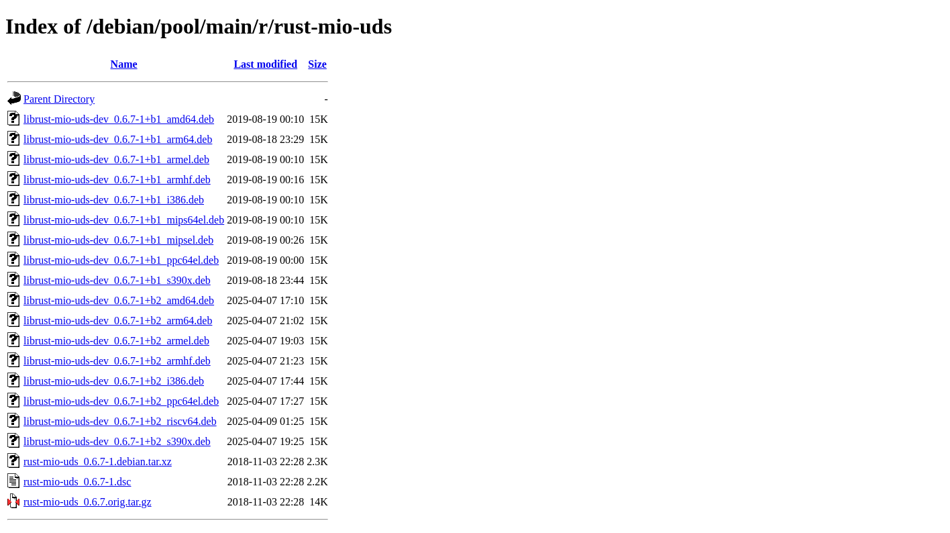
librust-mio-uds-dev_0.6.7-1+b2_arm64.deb (117, 320)
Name (124, 64)
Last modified (265, 64)
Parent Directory (59, 99)
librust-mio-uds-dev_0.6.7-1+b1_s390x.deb (117, 280)
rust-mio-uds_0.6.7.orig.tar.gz (87, 501)
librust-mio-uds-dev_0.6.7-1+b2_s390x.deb (117, 441)
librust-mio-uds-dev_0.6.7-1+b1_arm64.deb (117, 139)
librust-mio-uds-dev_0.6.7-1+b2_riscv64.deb (120, 421)
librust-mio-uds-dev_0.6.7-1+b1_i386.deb (113, 199)
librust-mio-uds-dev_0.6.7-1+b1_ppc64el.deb (121, 260)
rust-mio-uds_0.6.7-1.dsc (77, 481)
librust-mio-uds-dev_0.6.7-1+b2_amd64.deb (118, 300)
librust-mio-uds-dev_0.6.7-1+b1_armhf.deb (117, 179)
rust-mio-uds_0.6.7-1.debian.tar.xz (97, 461)
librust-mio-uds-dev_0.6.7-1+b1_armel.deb (116, 159)
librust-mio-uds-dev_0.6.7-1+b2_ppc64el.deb (121, 401)
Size (317, 64)
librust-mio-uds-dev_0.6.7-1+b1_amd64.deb (118, 119)
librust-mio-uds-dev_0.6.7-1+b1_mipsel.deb (118, 240)
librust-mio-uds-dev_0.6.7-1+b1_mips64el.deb (123, 220)
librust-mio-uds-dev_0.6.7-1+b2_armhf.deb (117, 361)
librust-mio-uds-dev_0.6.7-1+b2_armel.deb (116, 340)
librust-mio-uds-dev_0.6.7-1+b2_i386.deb (113, 381)
